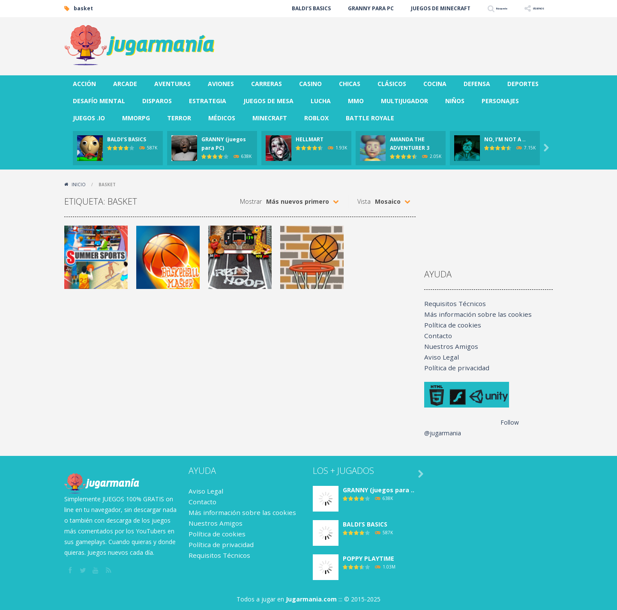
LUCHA (321, 101)
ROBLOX (316, 118)
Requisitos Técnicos (451, 304)
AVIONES (221, 84)
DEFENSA (477, 84)
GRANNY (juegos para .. (378, 490)
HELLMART (309, 139)
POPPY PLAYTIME (368, 558)
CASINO (310, 84)
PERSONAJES (500, 101)
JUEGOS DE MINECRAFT (407, 8)
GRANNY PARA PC (337, 8)
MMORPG (136, 118)
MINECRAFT (269, 118)
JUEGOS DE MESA (268, 101)
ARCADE (125, 84)
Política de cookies (450, 325)
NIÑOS (454, 101)
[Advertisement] (397, 43)
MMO (356, 101)
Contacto (437, 336)
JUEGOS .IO (89, 118)
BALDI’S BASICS (277, 8)
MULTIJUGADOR (404, 101)
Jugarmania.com (311, 599)
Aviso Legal (440, 357)
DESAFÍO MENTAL (99, 101)
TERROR (179, 118)
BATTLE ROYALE (370, 118)
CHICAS (349, 84)
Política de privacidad (453, 368)
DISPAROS (157, 101)
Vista (364, 201)
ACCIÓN (84, 84)
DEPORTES (523, 84)
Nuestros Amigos (448, 346)
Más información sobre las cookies (472, 314)
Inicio (78, 184)
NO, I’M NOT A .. (505, 139)
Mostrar (251, 201)
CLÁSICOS (391, 84)
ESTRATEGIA (207, 101)
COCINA (434, 84)
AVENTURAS (172, 84)
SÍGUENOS (530, 8)
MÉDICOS (221, 118)
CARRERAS (266, 84)
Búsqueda (477, 8)
